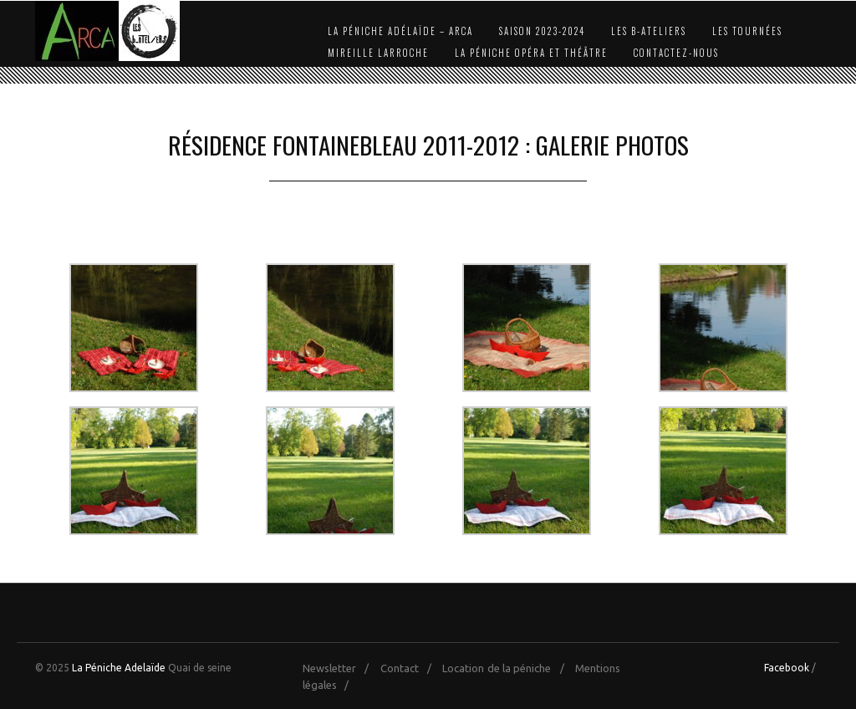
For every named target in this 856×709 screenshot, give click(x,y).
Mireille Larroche (378, 52)
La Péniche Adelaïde (119, 667)
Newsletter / (340, 668)
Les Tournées (747, 31)
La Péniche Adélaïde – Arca (400, 31)
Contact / (410, 668)
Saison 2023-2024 (542, 31)
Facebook (786, 667)
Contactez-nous (676, 52)
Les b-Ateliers (648, 31)
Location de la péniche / (507, 668)
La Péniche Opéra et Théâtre (531, 52)
